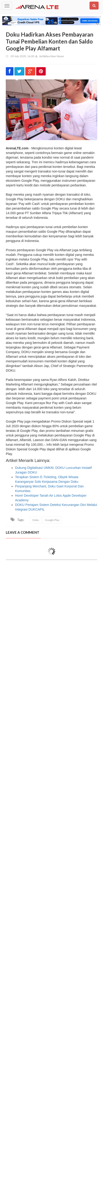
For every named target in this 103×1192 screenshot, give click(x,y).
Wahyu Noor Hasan (53, 56)
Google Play (52, 520)
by (38, 56)
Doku (35, 520)
